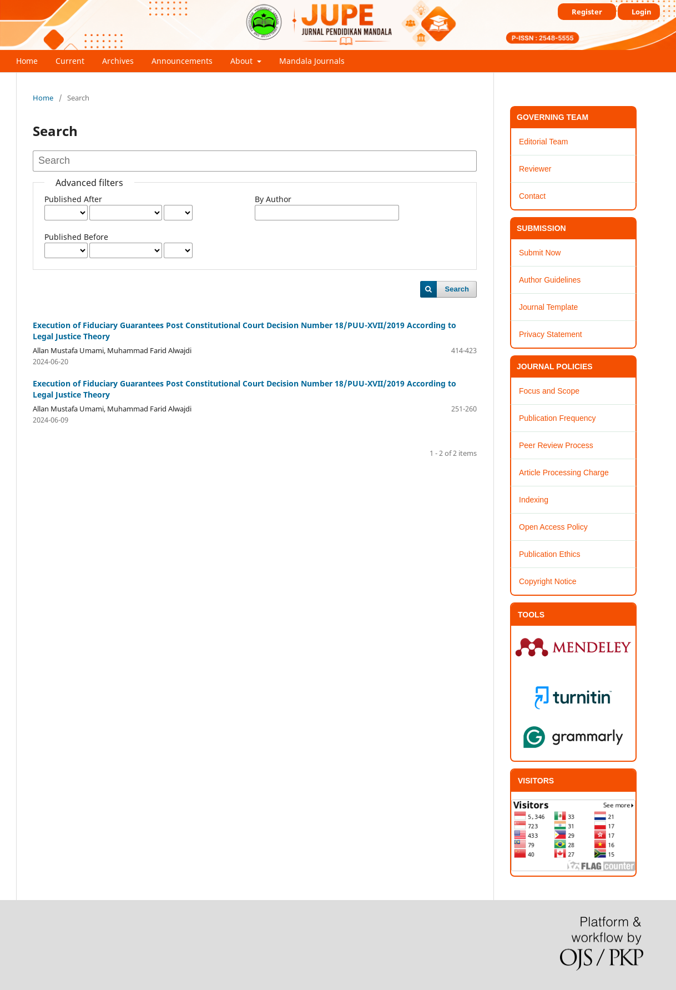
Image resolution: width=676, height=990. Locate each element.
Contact (532, 196)
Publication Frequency (557, 418)
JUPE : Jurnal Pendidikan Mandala (127, 41)
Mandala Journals (312, 61)
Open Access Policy (553, 526)
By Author (273, 199)
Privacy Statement (550, 334)
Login (642, 12)
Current (70, 61)
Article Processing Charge (564, 472)
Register (587, 12)
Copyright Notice (548, 581)
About (242, 61)
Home (27, 61)
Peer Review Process (556, 445)
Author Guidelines (550, 279)
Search (457, 289)
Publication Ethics (550, 554)
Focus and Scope (549, 390)
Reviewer (535, 168)
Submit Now (540, 252)
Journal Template (548, 307)
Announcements (182, 61)
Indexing (533, 499)
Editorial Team (543, 141)
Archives (118, 61)
